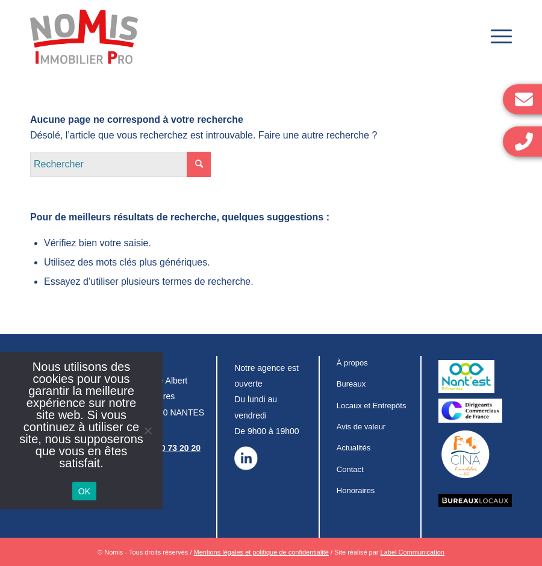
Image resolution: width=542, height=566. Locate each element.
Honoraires (356, 490)
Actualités (353, 447)
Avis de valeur (361, 426)
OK (84, 491)
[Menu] (495, 37)
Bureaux (351, 383)
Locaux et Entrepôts (371, 405)
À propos (352, 362)
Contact (350, 469)
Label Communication (412, 552)
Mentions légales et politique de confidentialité (261, 552)
